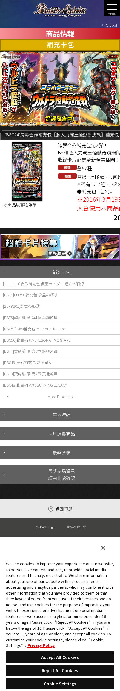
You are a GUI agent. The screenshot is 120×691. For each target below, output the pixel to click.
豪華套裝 (61, 452)
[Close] (103, 547)
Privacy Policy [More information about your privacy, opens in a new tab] (41, 645)
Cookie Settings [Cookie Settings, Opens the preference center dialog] (60, 684)
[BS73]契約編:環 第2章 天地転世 (30, 374)
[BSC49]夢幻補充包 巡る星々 (27, 362)
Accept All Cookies (60, 657)
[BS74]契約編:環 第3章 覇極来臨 (30, 351)
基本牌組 (61, 414)
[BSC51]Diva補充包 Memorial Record (34, 328)
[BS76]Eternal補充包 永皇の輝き (30, 295)
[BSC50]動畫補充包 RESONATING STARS (36, 340)
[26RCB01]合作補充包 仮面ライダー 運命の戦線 (43, 284)
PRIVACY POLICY (76, 527)
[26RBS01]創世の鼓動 (21, 306)
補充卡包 (61, 272)
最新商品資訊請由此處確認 (61, 474)
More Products (60, 396)
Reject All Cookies (60, 670)
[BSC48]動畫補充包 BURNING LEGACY (35, 385)
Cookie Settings (45, 527)
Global (111, 25)
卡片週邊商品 (61, 433)
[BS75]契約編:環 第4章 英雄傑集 (30, 317)
